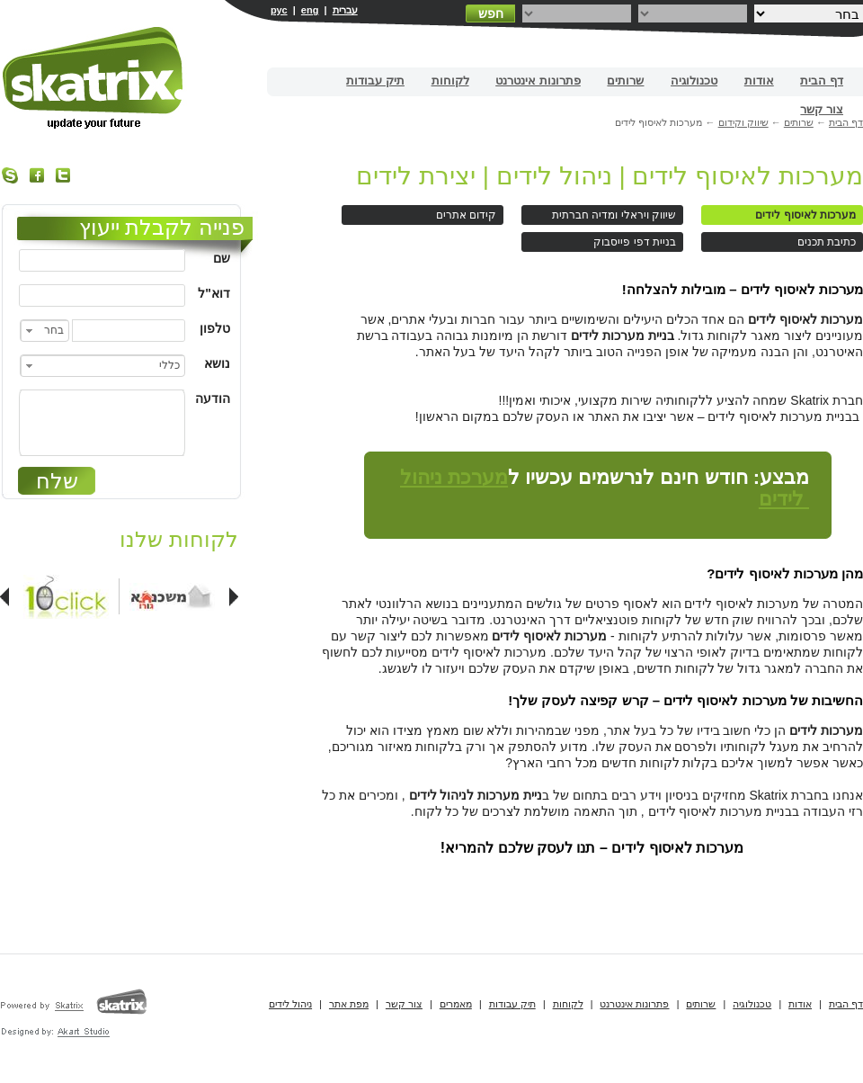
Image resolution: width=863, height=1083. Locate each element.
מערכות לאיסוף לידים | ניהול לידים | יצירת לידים (609, 176)
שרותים (625, 80)
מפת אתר (349, 1003)
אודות (759, 80)
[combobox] (44, 330)
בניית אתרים (94, 78)
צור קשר (821, 109)
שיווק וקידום (743, 122)
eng (310, 9)
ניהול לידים (290, 1003)
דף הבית (821, 80)
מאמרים (456, 1003)
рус (279, 9)
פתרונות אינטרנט (538, 80)
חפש (490, 13)
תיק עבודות (375, 80)
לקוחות (450, 80)
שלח (57, 481)
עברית (345, 9)
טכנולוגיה (694, 80)
